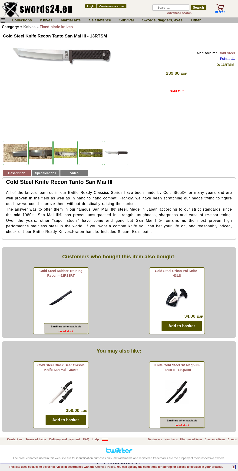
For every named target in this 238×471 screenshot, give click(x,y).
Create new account (112, 6)
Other (196, 20)
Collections (22, 20)
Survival (126, 20)
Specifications (45, 173)
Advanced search (179, 13)
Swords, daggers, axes (162, 20)
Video (74, 173)
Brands (232, 439)
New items (171, 439)
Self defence (100, 20)
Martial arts (71, 20)
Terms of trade (36, 439)
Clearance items (215, 439)
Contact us (15, 439)
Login (90, 6)
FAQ (86, 439)
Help (96, 439)
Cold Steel (226, 53)
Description (16, 173)
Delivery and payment (64, 439)
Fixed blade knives (56, 27)
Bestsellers (155, 439)
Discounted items (191, 439)
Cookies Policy (105, 466)
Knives (46, 20)
